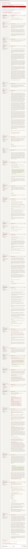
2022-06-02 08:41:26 (13, 369)
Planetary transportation (7, 542)
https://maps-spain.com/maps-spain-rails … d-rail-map (16, 507)
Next (16, 541)
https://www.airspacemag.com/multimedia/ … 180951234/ (17, 332)
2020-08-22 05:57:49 (13, 223)
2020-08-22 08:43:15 (13, 234)
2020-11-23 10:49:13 (13, 355)
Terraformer (4, 223)
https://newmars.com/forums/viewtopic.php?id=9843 (16, 404)
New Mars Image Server (10, 5)
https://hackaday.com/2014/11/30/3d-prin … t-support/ (16, 442)
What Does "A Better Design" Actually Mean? (15, 132)
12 (14, 541)
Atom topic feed (24, 545)
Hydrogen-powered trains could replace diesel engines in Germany (18, 358)
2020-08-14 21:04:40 (13, 83)
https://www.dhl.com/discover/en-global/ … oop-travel (16, 484)
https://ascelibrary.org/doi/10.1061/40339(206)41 (16, 377)
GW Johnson (4, 256)
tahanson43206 (5, 15)
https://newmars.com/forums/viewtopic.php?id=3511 (16, 398)
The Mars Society (10, 4)
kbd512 (4, 83)
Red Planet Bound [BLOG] (15, 4)
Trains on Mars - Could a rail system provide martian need (10, 543)
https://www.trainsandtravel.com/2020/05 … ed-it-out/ (16, 509)
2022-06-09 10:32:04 (13, 391)
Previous (5, 541)
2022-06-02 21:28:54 (13, 384)
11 (13, 541)
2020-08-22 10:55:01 (13, 256)
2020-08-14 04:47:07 (13, 15)
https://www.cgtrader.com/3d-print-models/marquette (16, 439)
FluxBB (25, 546)
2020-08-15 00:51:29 (13, 90)
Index (3, 542)
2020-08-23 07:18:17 (13, 287)
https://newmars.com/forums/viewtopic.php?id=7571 (16, 397)
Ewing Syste (13, 227)
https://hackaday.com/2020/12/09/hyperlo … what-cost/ (16, 393)
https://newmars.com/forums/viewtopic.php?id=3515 (16, 405)
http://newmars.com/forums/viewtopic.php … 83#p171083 (17, 19)
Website (4, 141)
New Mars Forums (6, 3)
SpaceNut (4, 39)
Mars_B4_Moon (5, 369)
